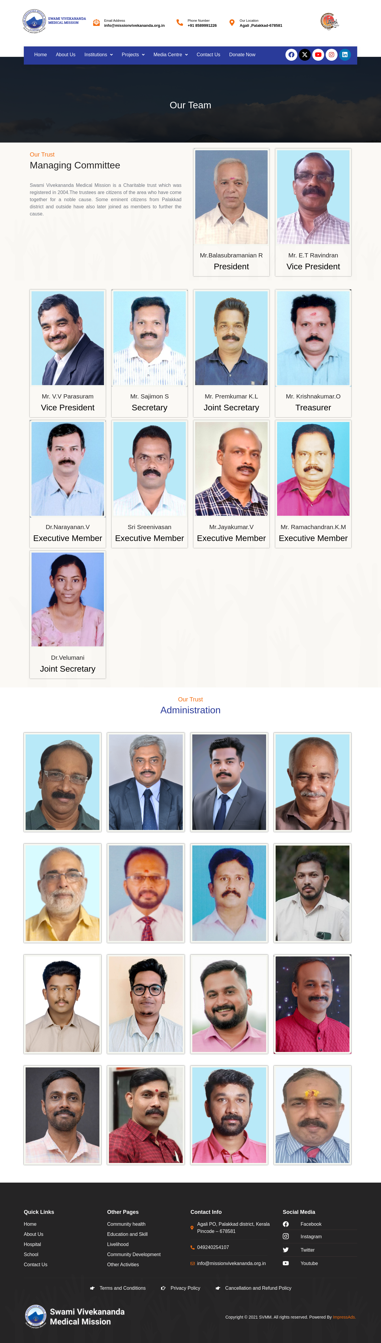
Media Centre (171, 54)
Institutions (99, 54)
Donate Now (242, 54)
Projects (133, 54)
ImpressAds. (344, 1317)
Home (40, 54)
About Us (66, 54)
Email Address (114, 20)
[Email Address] (96, 22)
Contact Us (208, 54)
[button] (98, 55)
